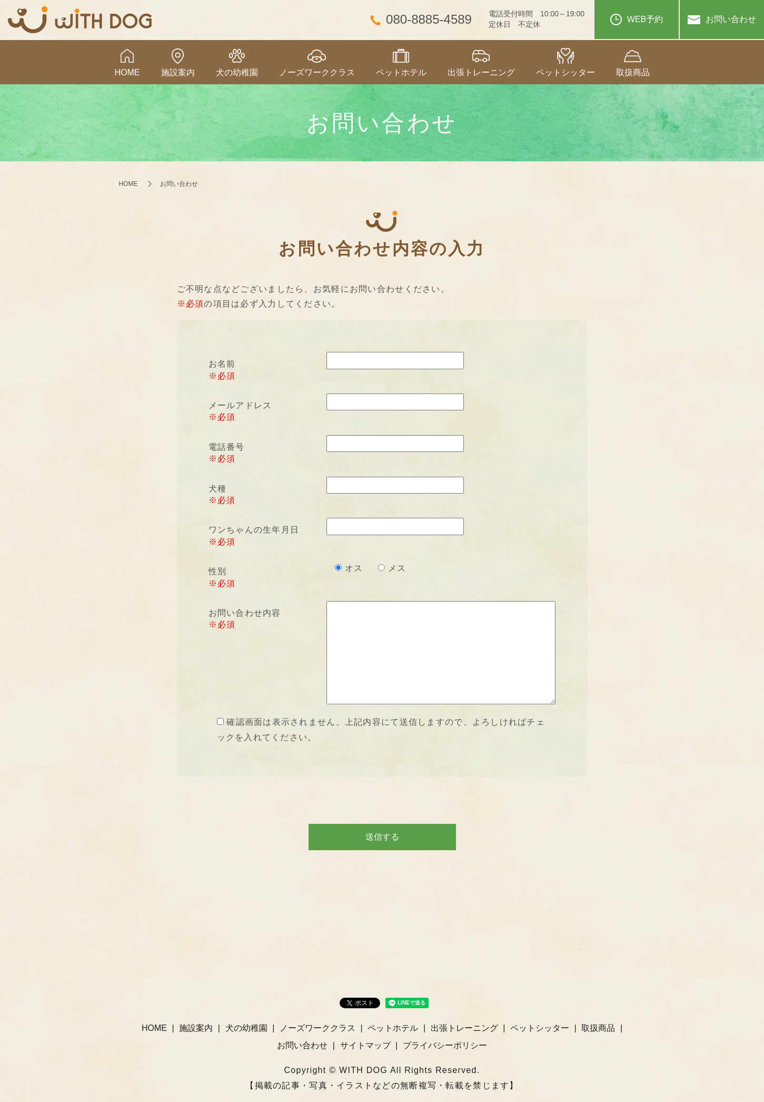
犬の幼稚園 (237, 72)
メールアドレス (240, 405)
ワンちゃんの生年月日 (254, 529)
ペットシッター (565, 72)
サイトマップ (365, 1045)
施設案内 (178, 72)
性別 (218, 571)
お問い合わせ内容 (245, 612)
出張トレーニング (481, 72)
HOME (127, 72)
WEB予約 (636, 19)
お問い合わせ (722, 19)
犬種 (218, 488)
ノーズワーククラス (317, 72)
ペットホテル (401, 72)
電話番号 (227, 446)
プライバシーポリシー (445, 1045)
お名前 (222, 363)
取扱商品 (633, 72)
